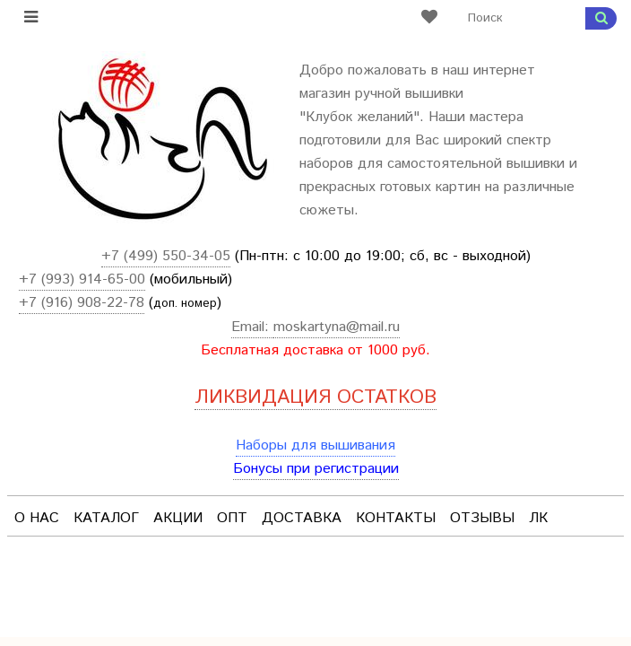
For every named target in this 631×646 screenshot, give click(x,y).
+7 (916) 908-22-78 (81, 302)
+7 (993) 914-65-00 (82, 279)
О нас (36, 518)
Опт (232, 518)
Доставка (301, 518)
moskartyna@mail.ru (336, 327)
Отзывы (482, 518)
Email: (252, 327)
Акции (178, 518)
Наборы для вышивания (315, 445)
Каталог (106, 518)
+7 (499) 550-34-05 (165, 256)
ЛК (538, 518)
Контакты (396, 518)
